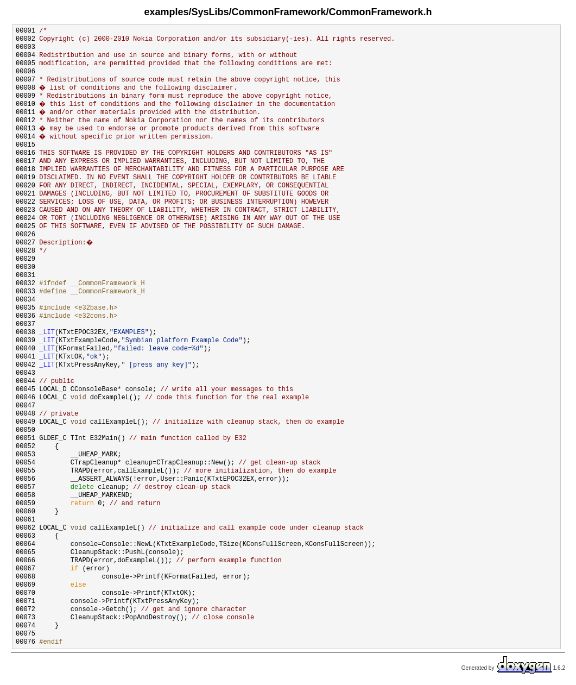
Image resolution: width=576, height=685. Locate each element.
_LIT (47, 332)
